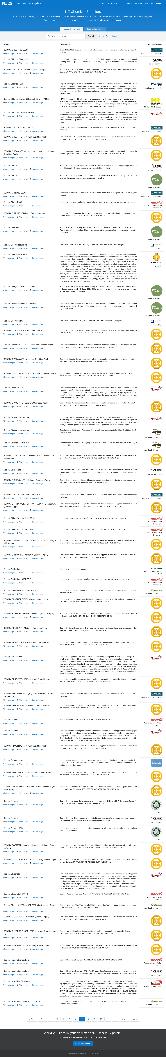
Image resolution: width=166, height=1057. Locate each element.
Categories (148, 3)
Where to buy (22, 54)
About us (105, 3)
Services (138, 3)
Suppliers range (36, 54)
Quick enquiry (9, 54)
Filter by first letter (94, 29)
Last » (134, 1040)
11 (108, 1040)
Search (158, 3)
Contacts (128, 3)
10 (101, 1040)
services (66, 20)
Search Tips (104, 36)
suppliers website (89, 20)
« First (31, 1040)
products (56, 20)
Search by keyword (72, 29)
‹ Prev (42, 1040)
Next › (124, 1040)
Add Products (116, 3)
